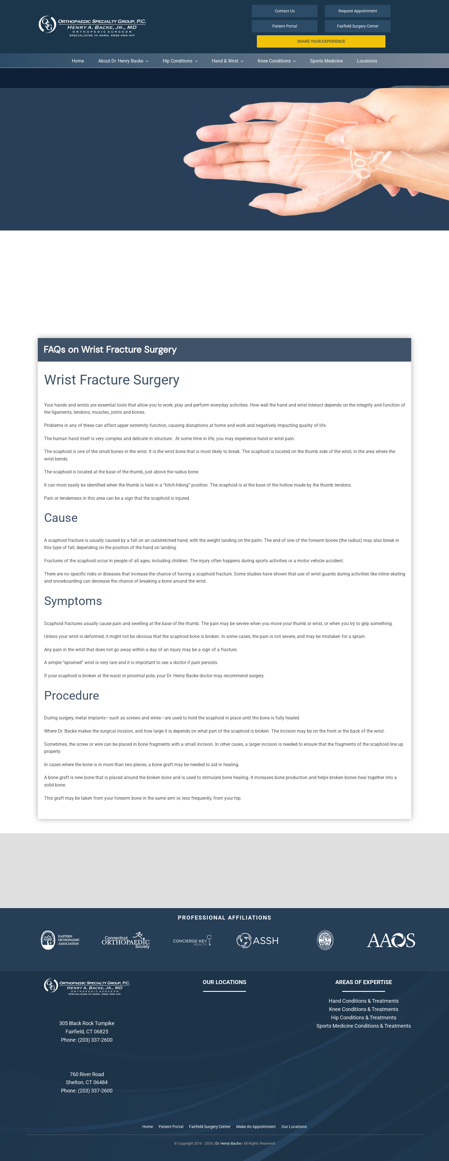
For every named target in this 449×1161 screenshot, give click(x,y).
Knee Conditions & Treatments (363, 1009)
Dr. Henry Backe (228, 1143)
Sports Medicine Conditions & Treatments (363, 1026)
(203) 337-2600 (95, 1040)
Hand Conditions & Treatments (364, 1001)
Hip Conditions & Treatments (363, 1017)
